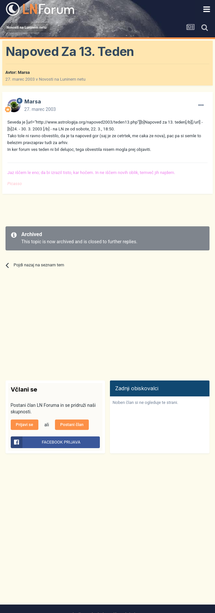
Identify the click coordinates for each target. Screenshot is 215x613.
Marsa (24, 72)
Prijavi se (24, 424)
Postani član (72, 424)
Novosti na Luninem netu (62, 79)
